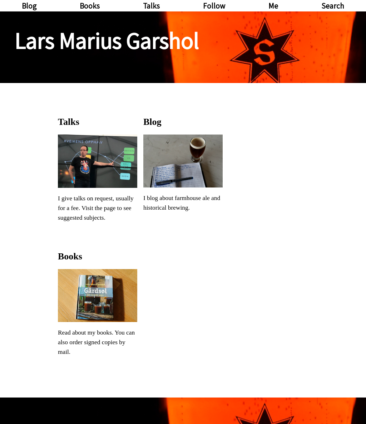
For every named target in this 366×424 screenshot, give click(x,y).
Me (273, 6)
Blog (29, 6)
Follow (214, 6)
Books (90, 6)
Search (332, 6)
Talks (151, 6)
